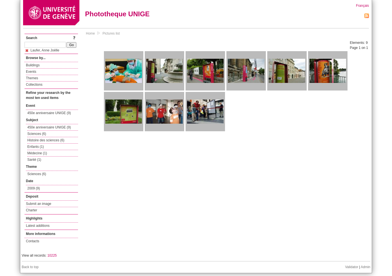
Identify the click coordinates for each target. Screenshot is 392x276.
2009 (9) (33, 188)
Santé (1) (34, 160)
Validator (351, 267)
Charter (31, 210)
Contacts (32, 241)
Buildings (33, 65)
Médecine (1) (37, 153)
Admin (365, 267)
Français (362, 6)
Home (90, 33)
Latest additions (38, 226)
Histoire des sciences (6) (45, 140)
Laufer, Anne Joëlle (42, 50)
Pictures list (111, 33)
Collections (34, 85)
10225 (52, 255)
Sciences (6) (36, 134)
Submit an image (38, 204)
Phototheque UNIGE (117, 14)
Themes (32, 78)
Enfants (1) (35, 147)
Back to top (30, 267)
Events (31, 72)
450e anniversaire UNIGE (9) (49, 113)
